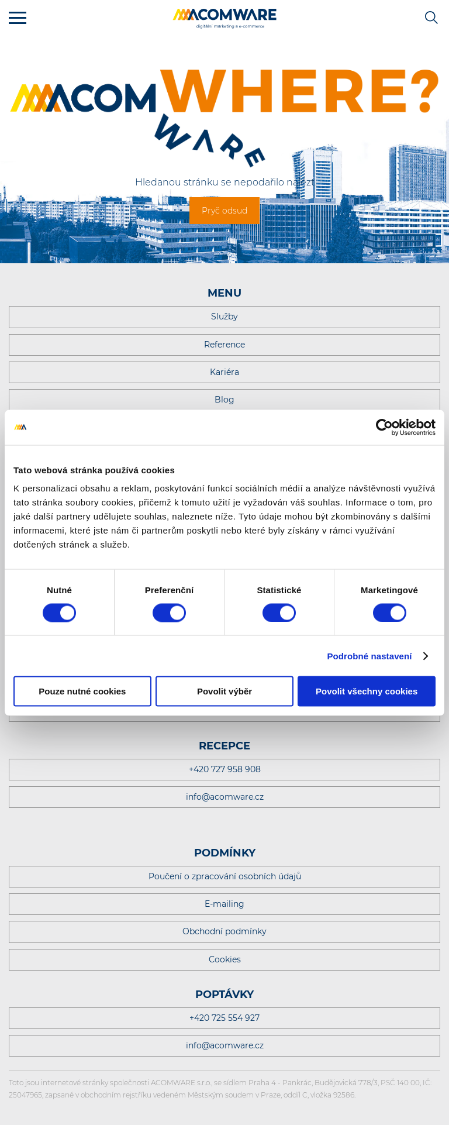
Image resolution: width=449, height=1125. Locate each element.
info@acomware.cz (225, 797)
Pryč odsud (224, 210)
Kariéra (224, 372)
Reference (224, 344)
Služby (224, 316)
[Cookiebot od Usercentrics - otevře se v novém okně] (384, 427)
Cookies (225, 959)
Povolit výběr (224, 691)
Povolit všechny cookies (366, 691)
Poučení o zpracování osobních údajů (224, 876)
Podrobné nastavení (369, 655)
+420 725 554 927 (224, 1018)
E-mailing (224, 904)
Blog (224, 399)
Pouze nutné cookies (82, 691)
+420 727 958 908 (225, 769)
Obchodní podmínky (224, 931)
